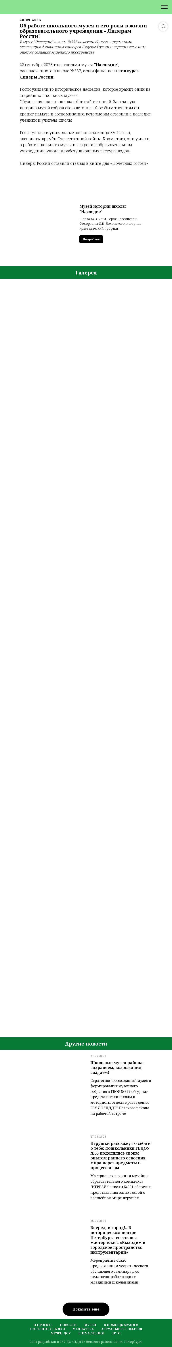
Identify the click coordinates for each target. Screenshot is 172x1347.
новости (68, 1325)
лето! (116, 1333)
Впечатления (91, 1333)
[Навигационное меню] (164, 7)
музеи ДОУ (61, 1333)
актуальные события (121, 1329)
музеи (90, 1325)
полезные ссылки (47, 1329)
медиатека (83, 1329)
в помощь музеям (121, 1325)
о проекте (43, 1325)
